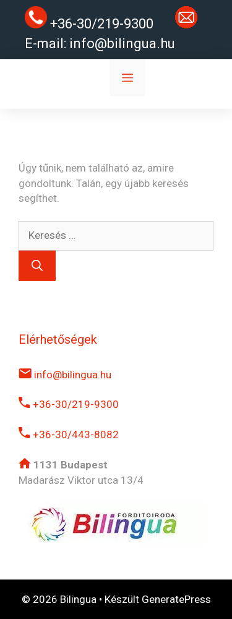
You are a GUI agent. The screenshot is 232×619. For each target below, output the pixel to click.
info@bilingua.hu (122, 43)
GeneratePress (176, 599)
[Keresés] (37, 266)
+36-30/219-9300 (69, 404)
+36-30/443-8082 (69, 434)
